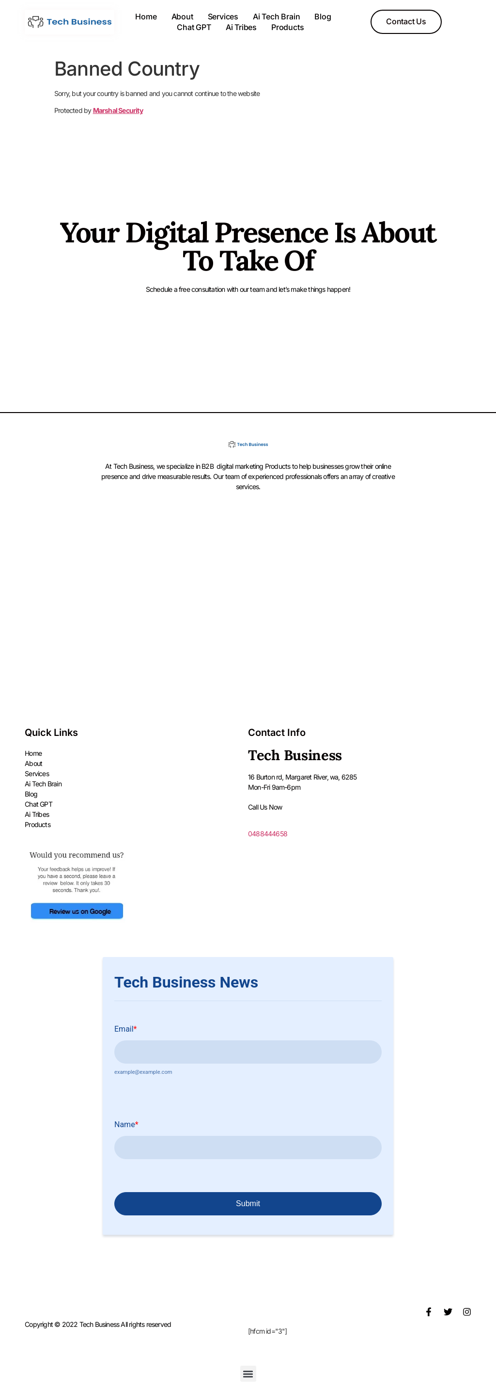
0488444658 (267, 833)
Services (223, 16)
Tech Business (295, 755)
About (182, 16)
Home (145, 16)
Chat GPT (194, 27)
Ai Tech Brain (276, 16)
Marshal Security (118, 110)
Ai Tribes (241, 27)
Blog (322, 16)
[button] (248, 1374)
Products (287, 27)
